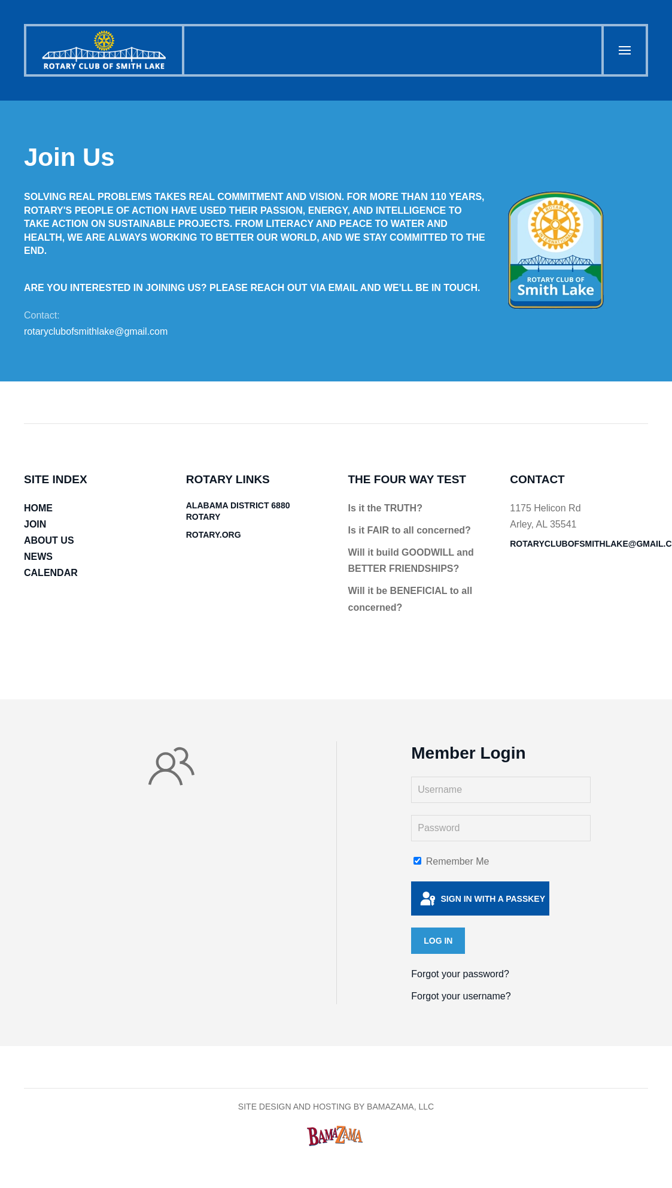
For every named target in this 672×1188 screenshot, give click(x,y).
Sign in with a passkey (481, 899)
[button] (623, 50)
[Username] (501, 790)
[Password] (501, 828)
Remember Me (451, 861)
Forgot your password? (460, 974)
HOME (38, 508)
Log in (438, 940)
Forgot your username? (460, 996)
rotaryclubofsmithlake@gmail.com (96, 331)
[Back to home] (105, 50)
